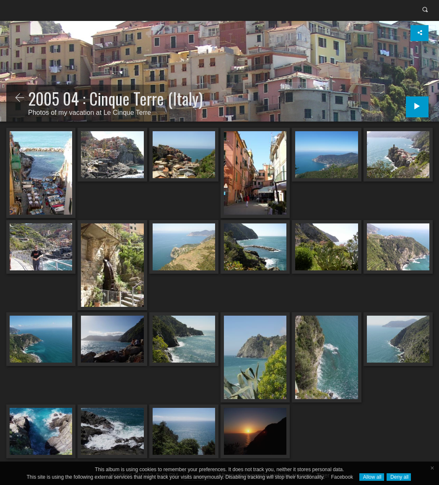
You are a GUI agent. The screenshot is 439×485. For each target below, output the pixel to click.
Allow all (372, 477)
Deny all (399, 477)
